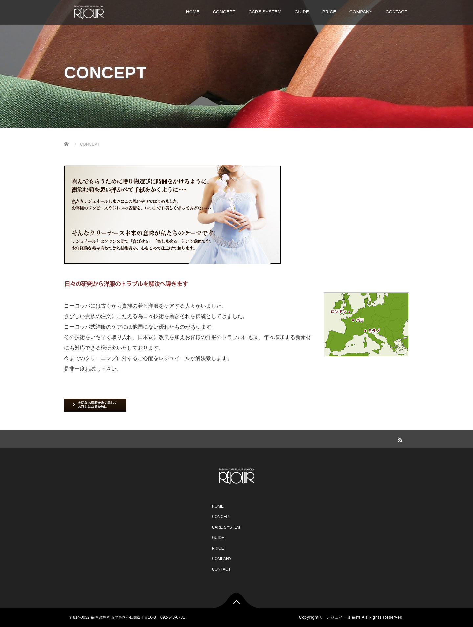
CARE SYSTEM (264, 11)
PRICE (329, 11)
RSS (399, 438)
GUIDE (301, 11)
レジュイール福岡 (343, 617)
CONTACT (396, 11)
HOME (193, 11)
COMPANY (360, 11)
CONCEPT (224, 11)
